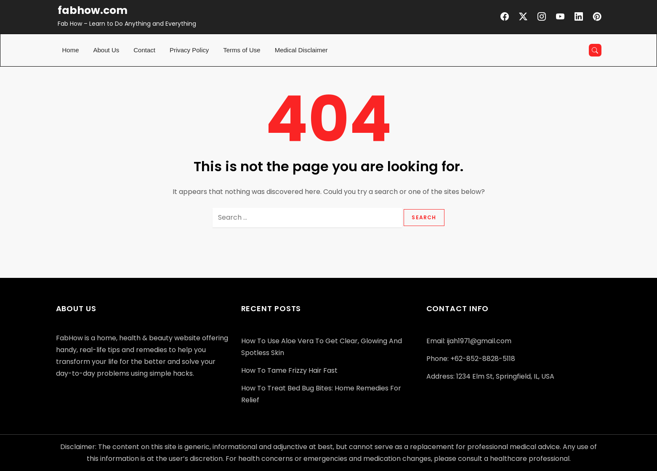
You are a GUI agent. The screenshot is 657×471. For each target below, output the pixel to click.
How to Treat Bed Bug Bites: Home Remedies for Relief (321, 394)
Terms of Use (241, 50)
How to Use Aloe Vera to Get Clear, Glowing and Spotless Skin (321, 347)
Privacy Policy (189, 50)
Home (70, 50)
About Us (106, 50)
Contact (144, 50)
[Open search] (595, 50)
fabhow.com (93, 10)
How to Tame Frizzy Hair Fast (289, 370)
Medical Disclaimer (301, 50)
